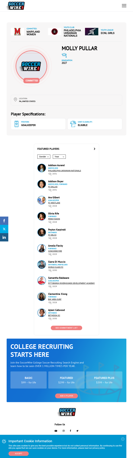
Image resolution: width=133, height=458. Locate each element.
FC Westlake (54, 203)
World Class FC (55, 267)
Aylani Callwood (56, 310)
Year (57, 156)
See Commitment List (66, 328)
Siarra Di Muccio (56, 261)
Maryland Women (33, 33)
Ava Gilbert (54, 197)
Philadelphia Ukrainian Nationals (72, 33)
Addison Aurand (56, 165)
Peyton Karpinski (57, 229)
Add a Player (66, 396)
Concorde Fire (55, 251)
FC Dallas (52, 187)
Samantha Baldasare (58, 277)
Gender (42, 156)
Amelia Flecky (55, 245)
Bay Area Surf (54, 299)
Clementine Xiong (57, 293)
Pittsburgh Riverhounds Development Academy (71, 283)
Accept (18, 454)
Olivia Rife (53, 213)
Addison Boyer (55, 181)
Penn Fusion (54, 219)
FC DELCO (52, 235)
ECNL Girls (107, 33)
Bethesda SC (54, 315)
